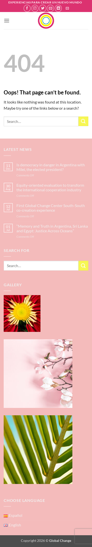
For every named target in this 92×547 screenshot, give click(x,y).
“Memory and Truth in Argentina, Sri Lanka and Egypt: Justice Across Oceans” (52, 228)
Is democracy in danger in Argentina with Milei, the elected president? (50, 167)
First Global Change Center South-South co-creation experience (50, 207)
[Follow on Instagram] (35, 8)
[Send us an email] (50, 8)
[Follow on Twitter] (42, 8)
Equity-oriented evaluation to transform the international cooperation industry (50, 187)
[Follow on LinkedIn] (58, 8)
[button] (67, 8)
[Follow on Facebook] (27, 8)
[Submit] (83, 121)
